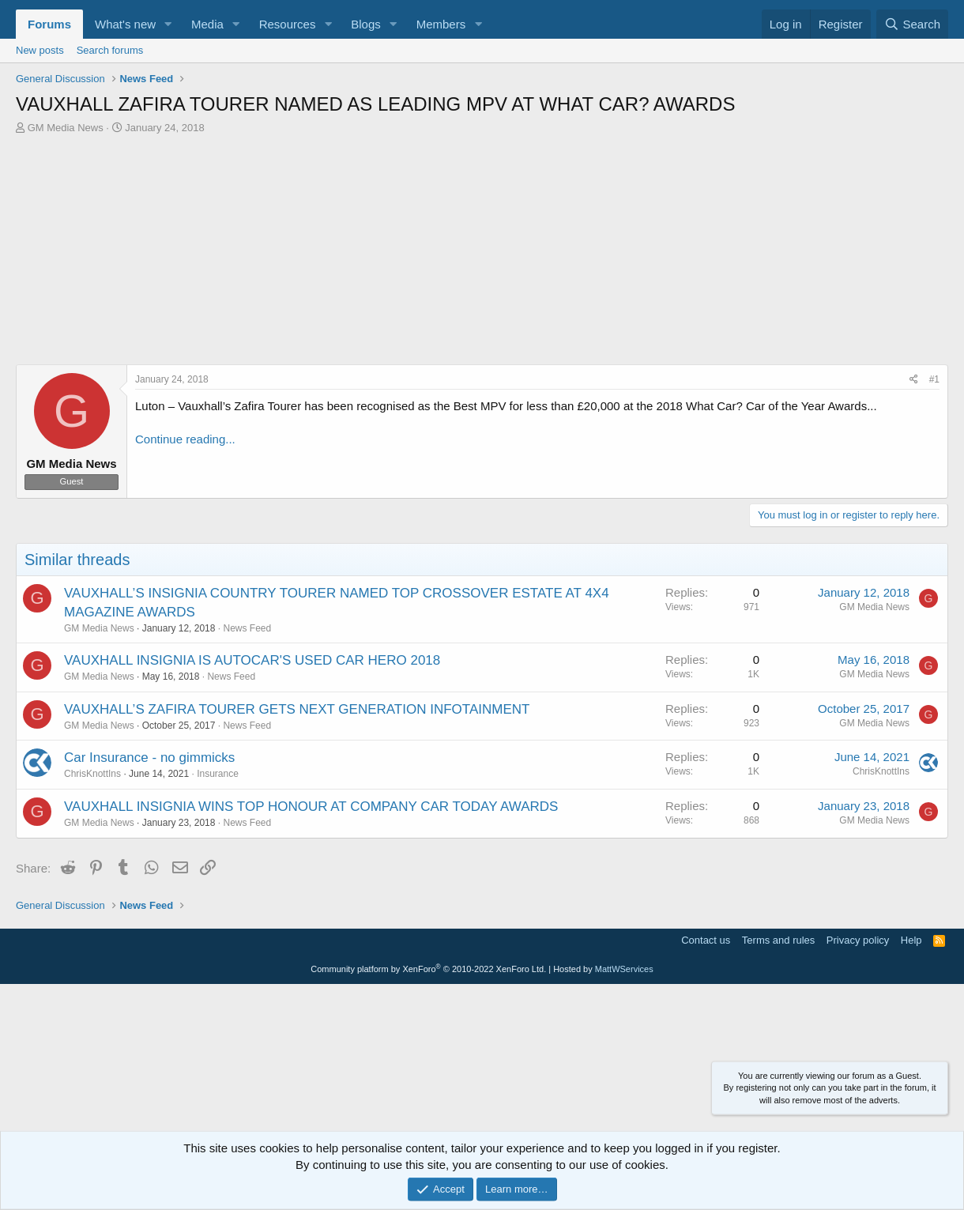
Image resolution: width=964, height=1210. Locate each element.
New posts (40, 50)
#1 (934, 379)
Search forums (110, 50)
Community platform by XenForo (428, 969)
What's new (125, 24)
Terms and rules (778, 940)
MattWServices (624, 969)
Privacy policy (858, 940)
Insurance (218, 773)
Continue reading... (185, 439)
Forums (49, 24)
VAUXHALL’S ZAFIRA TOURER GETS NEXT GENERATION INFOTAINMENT (296, 709)
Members (441, 24)
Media (207, 24)
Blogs (366, 24)
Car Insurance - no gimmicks (149, 757)
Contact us (705, 940)
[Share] (914, 380)
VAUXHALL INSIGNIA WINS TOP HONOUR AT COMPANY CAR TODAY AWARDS (311, 806)
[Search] (912, 24)
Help (911, 940)
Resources (287, 24)
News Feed (247, 628)
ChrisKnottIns (92, 773)
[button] (168, 24)
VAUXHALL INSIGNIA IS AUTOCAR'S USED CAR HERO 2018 (252, 660)
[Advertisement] (482, 253)
